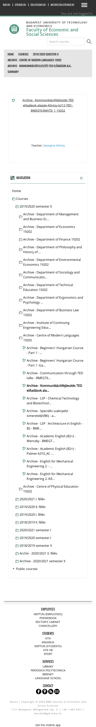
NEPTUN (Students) (48, 646)
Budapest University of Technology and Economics (56, 24)
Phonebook (48, 618)
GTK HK (48, 650)
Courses (22, 199)
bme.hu (6, 4)
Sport (48, 654)
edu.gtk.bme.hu (38, 4)
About (14, 701)
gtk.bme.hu (20, 4)
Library (48, 666)
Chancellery (48, 626)
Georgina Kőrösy (54, 145)
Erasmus (48, 642)
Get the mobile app (48, 725)
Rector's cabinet (48, 622)
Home (16, 191)
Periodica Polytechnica (48, 670)
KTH (48, 638)
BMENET (48, 674)
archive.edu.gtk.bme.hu (62, 4)
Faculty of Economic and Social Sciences (52, 32)
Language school (48, 678)
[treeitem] (48, 191)
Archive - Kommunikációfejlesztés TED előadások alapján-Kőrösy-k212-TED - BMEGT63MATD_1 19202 (48, 105)
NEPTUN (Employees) (48, 614)
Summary (13, 72)
